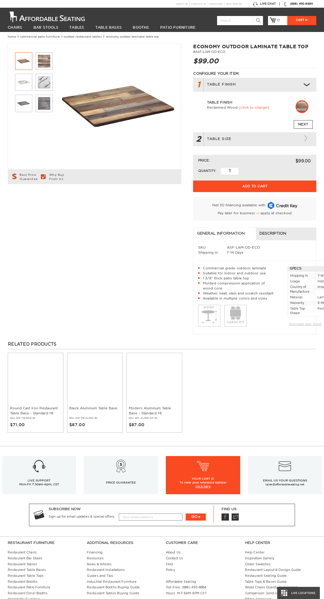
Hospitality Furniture (24, 562)
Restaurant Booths (23, 545)
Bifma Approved (258, 562)
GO (194, 480)
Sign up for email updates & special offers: (82, 480)
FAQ (169, 527)
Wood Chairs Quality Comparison (271, 551)
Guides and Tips (100, 539)
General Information (35, 197)
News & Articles (99, 527)
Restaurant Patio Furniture (29, 551)
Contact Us (198, 4)
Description (113, 197)
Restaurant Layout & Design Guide (273, 533)
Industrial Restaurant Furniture (112, 545)
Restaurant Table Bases (27, 533)
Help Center (234, 4)
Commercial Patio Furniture (40, 36)
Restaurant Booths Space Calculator (273, 574)
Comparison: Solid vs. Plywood (269, 556)
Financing (216, 4)
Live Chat (264, 4)
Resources (95, 522)
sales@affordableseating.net (284, 448)
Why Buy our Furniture (263, 568)
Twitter (235, 481)
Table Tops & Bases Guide (266, 545)
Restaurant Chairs (22, 516)
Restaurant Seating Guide (266, 539)
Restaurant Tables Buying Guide (113, 556)
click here (203, 450)
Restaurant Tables (22, 527)
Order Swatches (258, 527)
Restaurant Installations (106, 533)
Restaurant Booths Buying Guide (113, 551)
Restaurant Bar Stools (25, 522)
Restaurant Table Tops (26, 539)
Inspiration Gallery (259, 522)
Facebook (225, 481)
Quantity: (207, 171)
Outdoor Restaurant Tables (83, 36)
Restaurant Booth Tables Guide (270, 580)
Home (12, 36)
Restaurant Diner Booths (27, 556)
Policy (170, 533)
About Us (182, 4)
